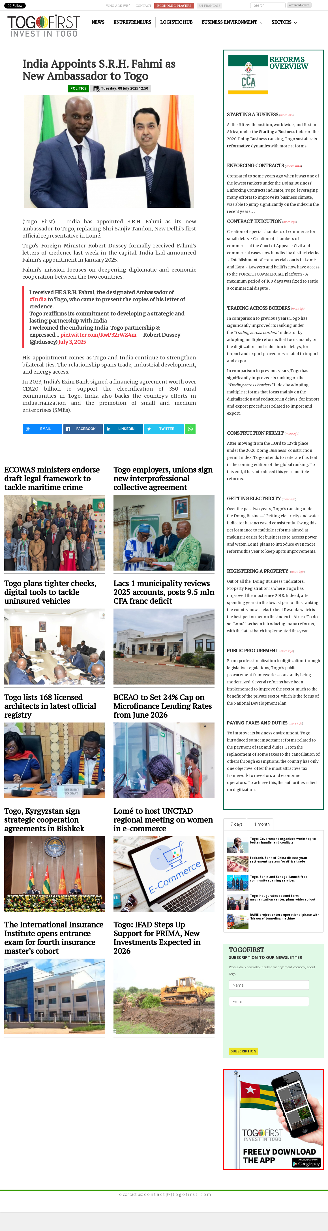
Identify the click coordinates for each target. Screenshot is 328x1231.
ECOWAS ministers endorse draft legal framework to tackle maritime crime (52, 478)
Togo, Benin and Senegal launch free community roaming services (278, 878)
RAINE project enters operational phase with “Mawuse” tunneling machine (285, 916)
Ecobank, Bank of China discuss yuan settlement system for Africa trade (278, 859)
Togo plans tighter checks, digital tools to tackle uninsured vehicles (50, 592)
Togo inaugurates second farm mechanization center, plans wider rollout (283, 897)
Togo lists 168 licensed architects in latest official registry (50, 706)
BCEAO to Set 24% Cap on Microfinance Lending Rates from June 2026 (162, 706)
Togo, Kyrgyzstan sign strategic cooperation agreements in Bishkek (44, 820)
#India (37, 299)
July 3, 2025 (72, 342)
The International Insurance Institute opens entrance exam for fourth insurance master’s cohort (53, 937)
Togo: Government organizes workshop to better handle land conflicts (283, 840)
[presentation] (275, 1024)
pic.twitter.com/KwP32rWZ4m (98, 335)
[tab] (234, 824)
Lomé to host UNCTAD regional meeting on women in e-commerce (163, 820)
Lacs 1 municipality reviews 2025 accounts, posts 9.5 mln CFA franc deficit (163, 592)
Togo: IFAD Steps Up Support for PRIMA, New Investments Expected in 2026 (156, 937)
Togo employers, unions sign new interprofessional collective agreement (163, 478)
